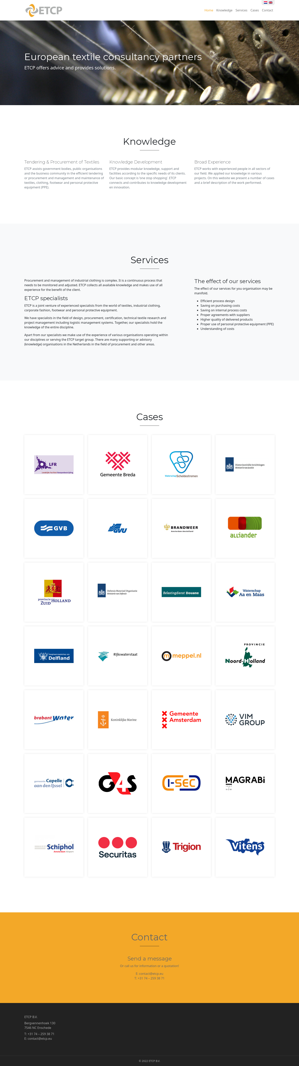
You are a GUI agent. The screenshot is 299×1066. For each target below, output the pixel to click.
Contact (267, 10)
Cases (255, 10)
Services (241, 10)
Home (208, 10)
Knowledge (224, 10)
